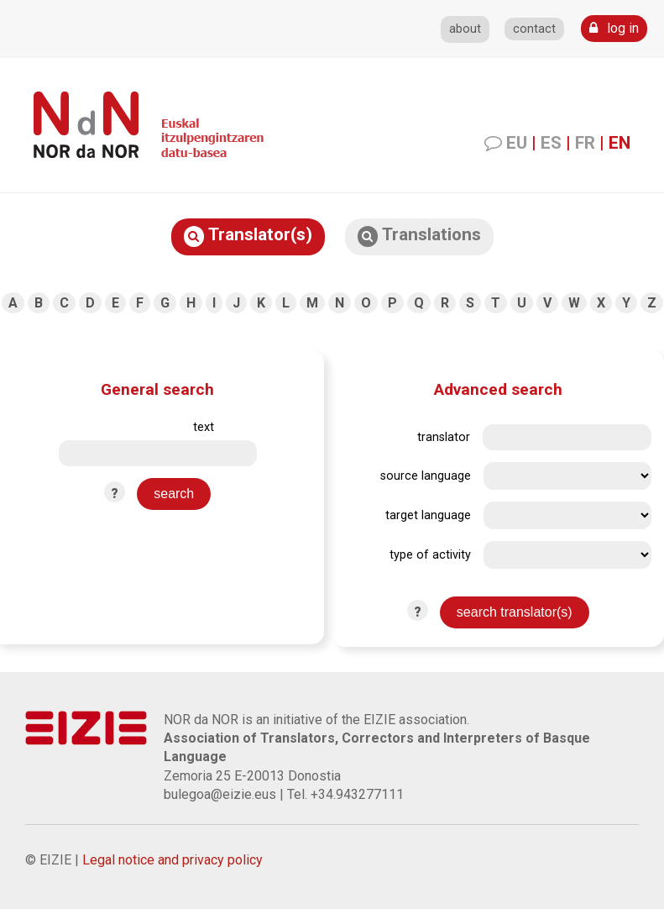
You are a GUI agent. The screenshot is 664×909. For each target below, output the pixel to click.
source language (425, 476)
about (465, 29)
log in (614, 28)
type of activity (430, 555)
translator (443, 437)
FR (585, 143)
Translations (419, 235)
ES (551, 143)
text (203, 427)
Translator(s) (248, 235)
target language (428, 515)
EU (516, 143)
